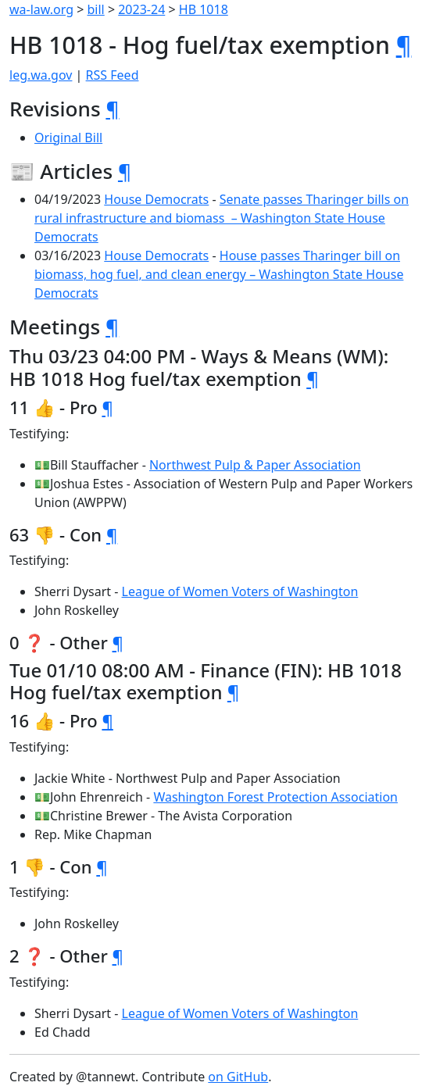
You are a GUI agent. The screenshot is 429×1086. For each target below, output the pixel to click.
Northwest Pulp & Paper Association (255, 464)
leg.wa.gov (40, 75)
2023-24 (141, 9)
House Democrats (156, 199)
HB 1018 (203, 9)
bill (96, 9)
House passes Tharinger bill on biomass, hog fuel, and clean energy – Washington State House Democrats (218, 274)
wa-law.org (41, 9)
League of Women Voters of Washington (240, 591)
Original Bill (68, 137)
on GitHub (238, 1076)
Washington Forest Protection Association (275, 797)
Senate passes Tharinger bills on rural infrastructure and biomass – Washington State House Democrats (221, 218)
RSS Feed (112, 75)
